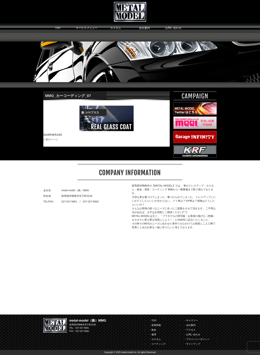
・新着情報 (155, 325)
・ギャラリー (191, 320)
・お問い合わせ (192, 334)
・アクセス (190, 329)
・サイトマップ (192, 344)
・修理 (152, 334)
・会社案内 (190, 325)
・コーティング (157, 344)
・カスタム (155, 339)
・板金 (152, 329)
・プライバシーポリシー (197, 339)
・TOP (152, 320)
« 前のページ (50, 139)
